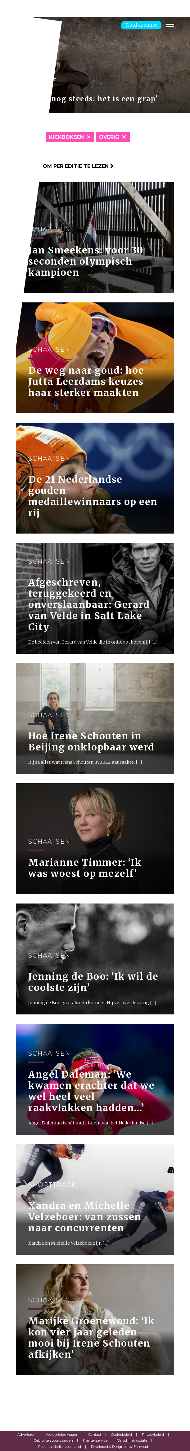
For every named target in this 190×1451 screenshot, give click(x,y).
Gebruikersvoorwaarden (53, 1440)
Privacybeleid (153, 1434)
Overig (109, 137)
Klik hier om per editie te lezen (65, 166)
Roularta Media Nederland (59, 1446)
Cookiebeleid (121, 1434)
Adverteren (26, 1434)
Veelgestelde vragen (62, 1434)
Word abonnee (141, 25)
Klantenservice (95, 1440)
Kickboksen (66, 137)
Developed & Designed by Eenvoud (119, 1446)
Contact (94, 1434)
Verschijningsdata (132, 1440)
